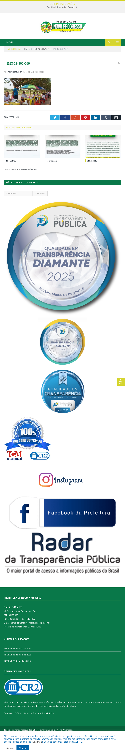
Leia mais (37, 741)
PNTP (17, 728)
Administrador (15, 87)
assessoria (77, 717)
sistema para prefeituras (42, 717)
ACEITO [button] (23, 747)
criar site (23, 717)
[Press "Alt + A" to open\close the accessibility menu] (121, 382)
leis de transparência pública (45, 721)
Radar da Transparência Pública (39, 728)
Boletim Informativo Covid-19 (62, 7)
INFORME (11, 175)
